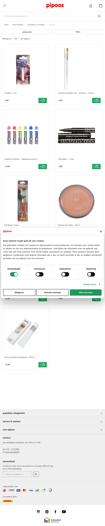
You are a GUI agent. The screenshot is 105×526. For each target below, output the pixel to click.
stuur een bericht (12, 452)
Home (6, 25)
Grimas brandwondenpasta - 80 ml (19, 357)
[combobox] (52, 16)
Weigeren (19, 292)
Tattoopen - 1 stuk (66, 159)
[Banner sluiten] (101, 231)
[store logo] (55, 5)
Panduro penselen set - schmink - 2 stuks (76, 93)
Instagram (40, 512)
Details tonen (89, 284)
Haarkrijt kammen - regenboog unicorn (21, 159)
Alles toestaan (86, 292)
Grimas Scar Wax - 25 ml (69, 225)
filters (78, 32)
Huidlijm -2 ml (10, 93)
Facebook (56, 512)
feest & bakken (18, 25)
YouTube (65, 512)
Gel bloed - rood (11, 225)
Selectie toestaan (52, 292)
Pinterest (48, 512)
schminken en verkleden (36, 25)
